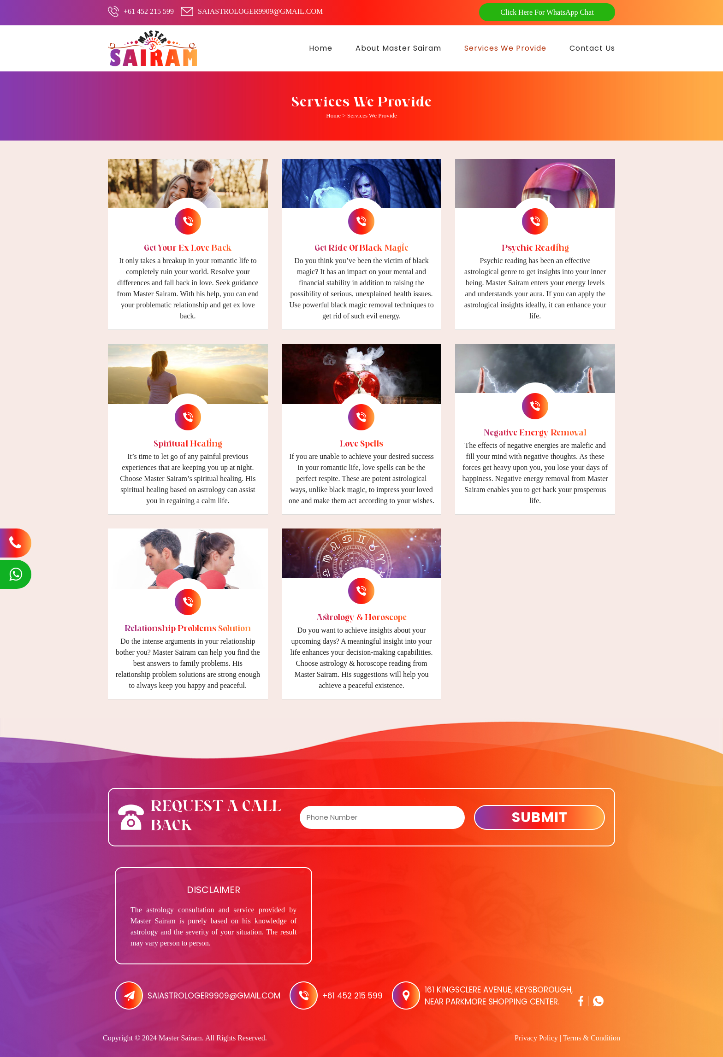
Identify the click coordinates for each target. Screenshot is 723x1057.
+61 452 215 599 (149, 11)
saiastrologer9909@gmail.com (260, 11)
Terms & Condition (591, 1038)
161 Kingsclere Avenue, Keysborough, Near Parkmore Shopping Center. (499, 995)
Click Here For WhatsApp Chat (546, 12)
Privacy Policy (536, 1038)
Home (333, 115)
